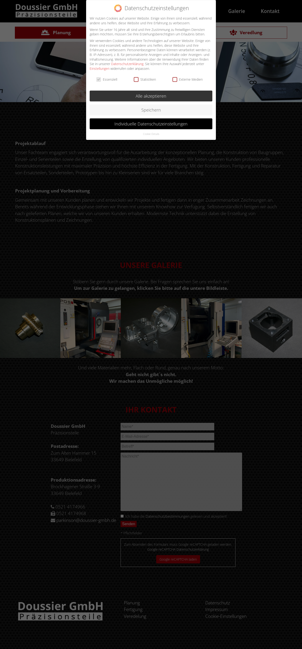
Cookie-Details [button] (151, 131)
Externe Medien (187, 76)
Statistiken (145, 76)
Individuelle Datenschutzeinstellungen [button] (151, 121)
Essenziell (106, 76)
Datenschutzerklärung (127, 61)
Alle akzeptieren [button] (151, 93)
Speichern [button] (151, 107)
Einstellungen (99, 65)
